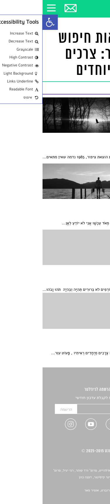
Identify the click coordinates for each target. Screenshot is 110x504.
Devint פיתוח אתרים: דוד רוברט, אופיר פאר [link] (73, 490)
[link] (7, 22)
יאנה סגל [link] (88, 483)
